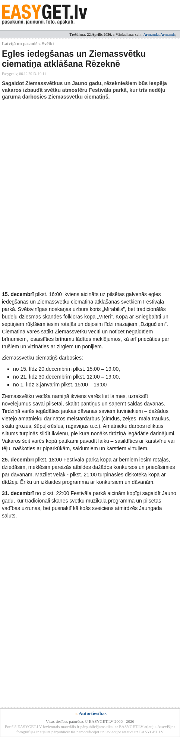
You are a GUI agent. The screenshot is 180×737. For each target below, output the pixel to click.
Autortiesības (92, 713)
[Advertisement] (90, 196)
